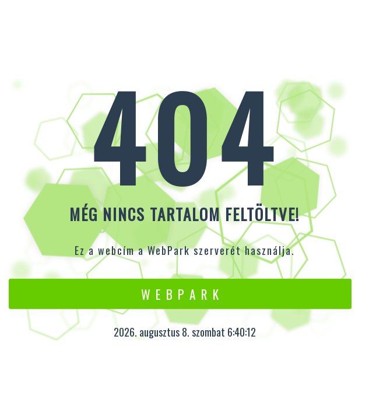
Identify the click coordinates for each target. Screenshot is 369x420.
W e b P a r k (180, 293)
